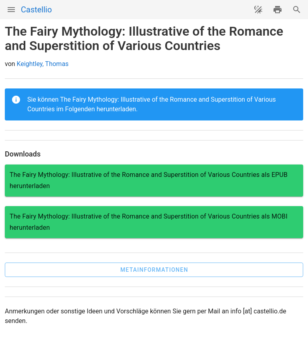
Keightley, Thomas (43, 64)
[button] (154, 270)
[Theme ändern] (258, 9)
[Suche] (296, 9)
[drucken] (277, 9)
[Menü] (11, 9)
